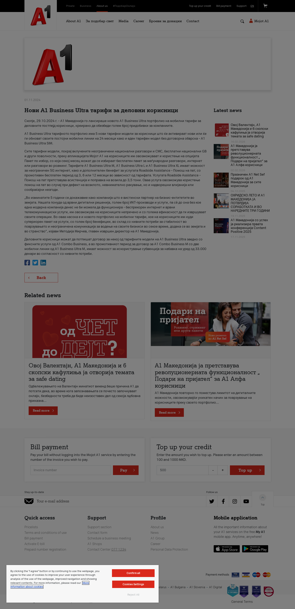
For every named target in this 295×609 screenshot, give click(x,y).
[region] (82, 584)
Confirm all (133, 573)
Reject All (133, 594)
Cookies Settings (133, 584)
